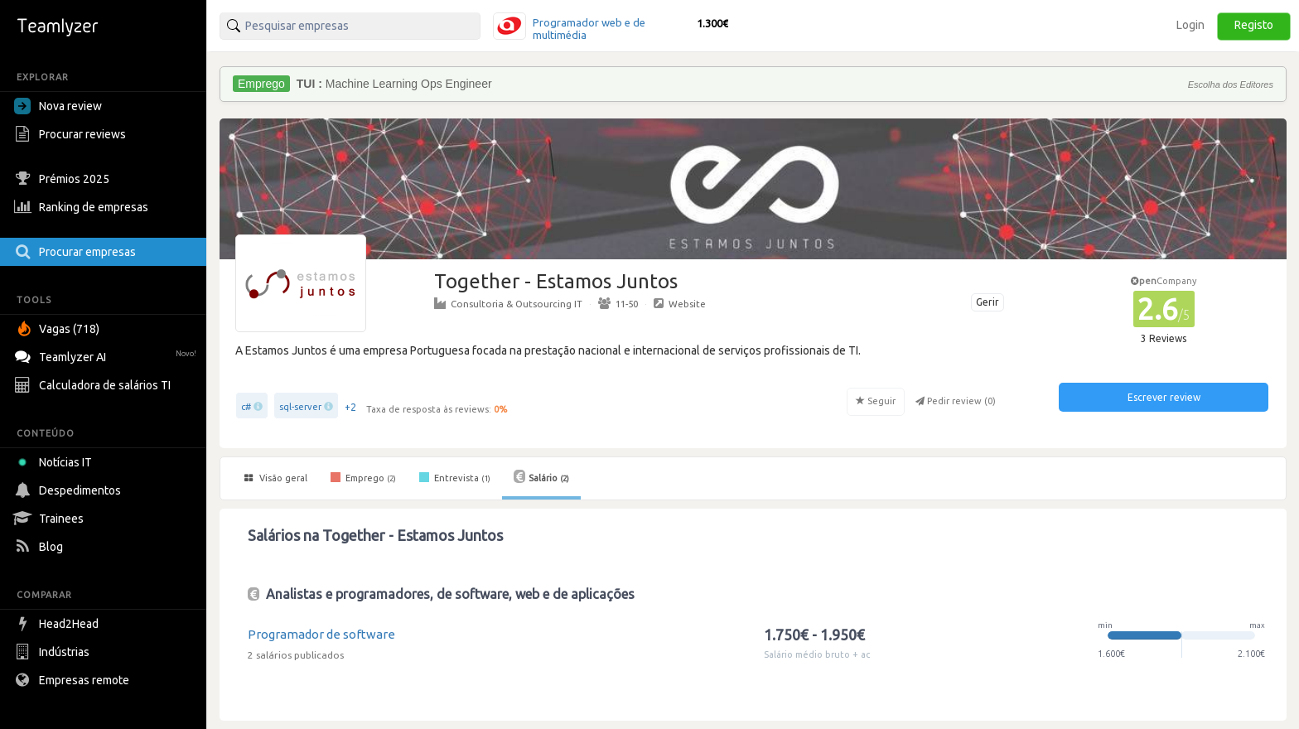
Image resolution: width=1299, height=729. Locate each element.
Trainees (51, 518)
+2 (350, 407)
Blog (40, 546)
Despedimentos (69, 490)
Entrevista (454, 477)
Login (1190, 24)
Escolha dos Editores (1230, 84)
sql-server (300, 407)
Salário (541, 476)
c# (246, 407)
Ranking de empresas (83, 207)
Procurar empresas (77, 251)
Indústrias (53, 652)
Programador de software (321, 634)
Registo (1253, 24)
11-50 (618, 303)
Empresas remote (73, 680)
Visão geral (275, 478)
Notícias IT (56, 462)
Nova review (58, 106)
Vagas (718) (58, 329)
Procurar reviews (72, 134)
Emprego (363, 477)
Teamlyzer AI (107, 354)
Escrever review (1164, 397)
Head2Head (58, 623)
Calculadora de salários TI (94, 385)
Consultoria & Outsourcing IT (508, 303)
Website (680, 303)
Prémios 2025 (63, 179)
